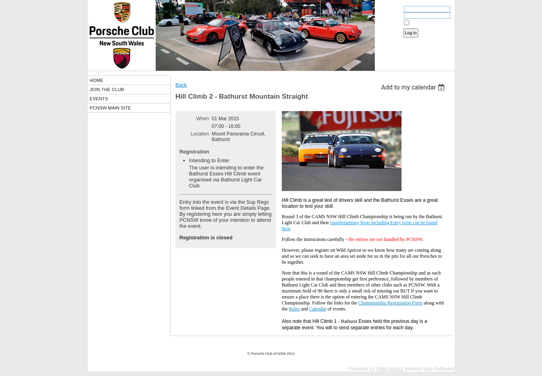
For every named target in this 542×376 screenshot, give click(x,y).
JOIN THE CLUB (107, 89)
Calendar (317, 309)
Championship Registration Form (390, 303)
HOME (97, 80)
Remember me (424, 22)
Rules (294, 309)
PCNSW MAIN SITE (110, 107)
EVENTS (99, 98)
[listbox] (414, 87)
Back (181, 85)
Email (394, 10)
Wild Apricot (390, 369)
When (202, 118)
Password (390, 16)
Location (200, 134)
